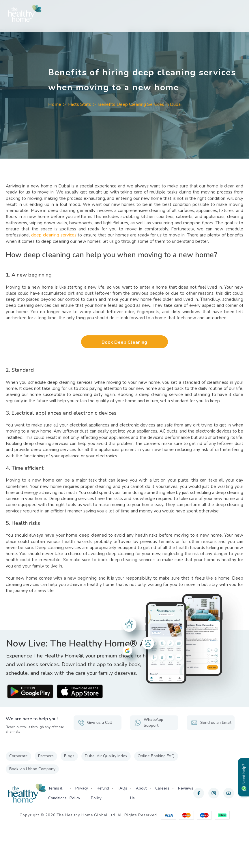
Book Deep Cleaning (124, 342)
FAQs (122, 788)
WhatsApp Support (149, 722)
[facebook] (198, 793)
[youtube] (228, 793)
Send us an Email (206, 722)
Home (54, 104)
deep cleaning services (53, 235)
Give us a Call (95, 722)
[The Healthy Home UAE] (124, 13)
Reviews (185, 788)
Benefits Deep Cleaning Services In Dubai (139, 104)
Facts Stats (79, 104)
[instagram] (213, 793)
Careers (162, 788)
